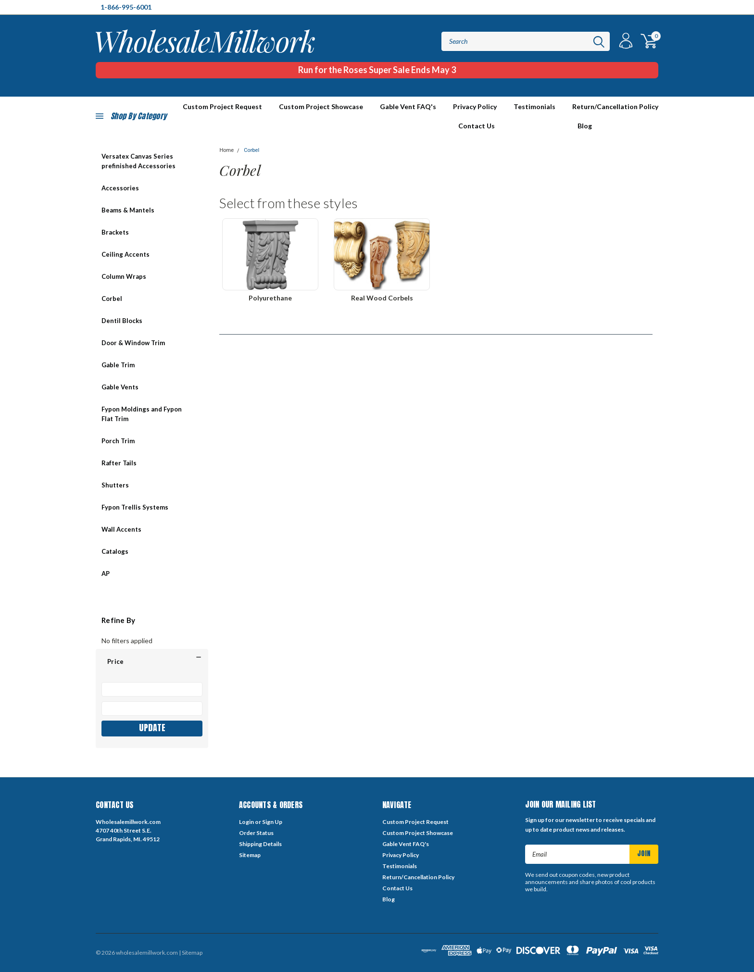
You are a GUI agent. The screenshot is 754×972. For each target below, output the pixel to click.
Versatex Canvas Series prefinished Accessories (138, 161)
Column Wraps (123, 276)
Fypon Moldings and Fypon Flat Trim (141, 414)
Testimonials (534, 106)
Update (152, 727)
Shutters (115, 485)
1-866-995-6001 (126, 7)
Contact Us (476, 126)
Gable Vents (119, 387)
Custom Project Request (415, 821)
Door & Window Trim (133, 343)
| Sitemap (190, 952)
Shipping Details (260, 843)
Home (226, 150)
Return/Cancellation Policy (615, 106)
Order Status (256, 832)
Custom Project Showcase (321, 106)
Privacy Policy (475, 106)
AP (105, 573)
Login (246, 821)
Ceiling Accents (125, 254)
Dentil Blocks (121, 320)
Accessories (120, 188)
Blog (585, 126)
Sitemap (250, 855)
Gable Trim (118, 365)
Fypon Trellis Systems (134, 507)
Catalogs (114, 551)
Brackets (115, 232)
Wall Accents (121, 529)
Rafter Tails (119, 463)
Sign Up (272, 821)
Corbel (111, 298)
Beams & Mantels (127, 210)
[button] (151, 661)
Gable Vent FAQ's (408, 106)
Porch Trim (118, 441)
